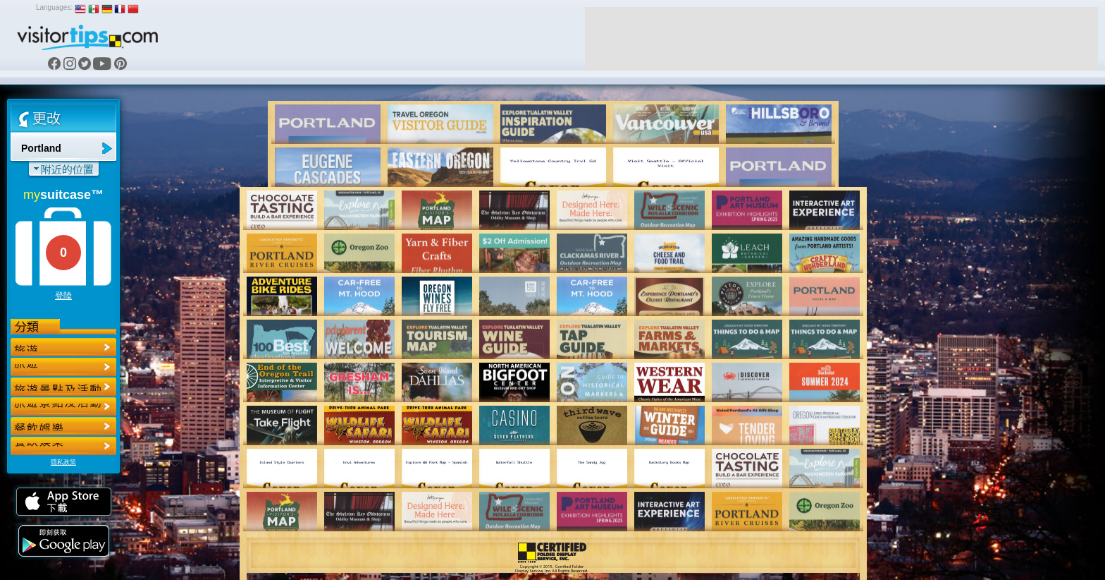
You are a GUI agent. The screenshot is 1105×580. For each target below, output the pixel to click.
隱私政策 (63, 462)
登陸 (63, 296)
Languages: (54, 7)
